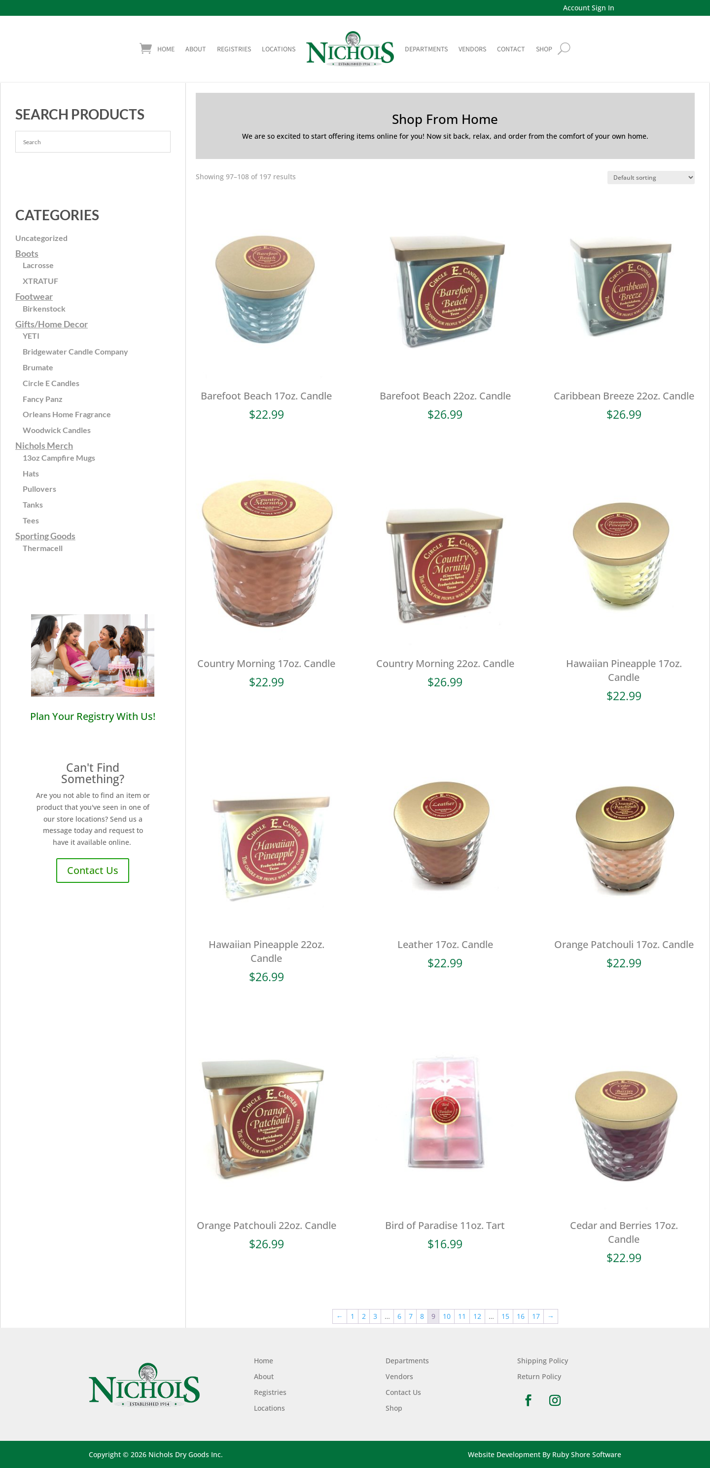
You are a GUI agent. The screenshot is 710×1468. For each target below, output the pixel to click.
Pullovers (39, 488)
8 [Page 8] (422, 1316)
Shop (394, 1408)
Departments (426, 48)
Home (166, 48)
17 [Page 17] (536, 1316)
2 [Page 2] (364, 1316)
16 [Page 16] (521, 1316)
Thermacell (43, 548)
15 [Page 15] (505, 1316)
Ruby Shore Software (586, 1454)
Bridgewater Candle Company (75, 351)
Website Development (504, 1454)
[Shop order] (651, 177)
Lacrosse (38, 265)
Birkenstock (44, 308)
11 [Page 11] (462, 1316)
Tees (31, 520)
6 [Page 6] (399, 1316)
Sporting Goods (45, 535)
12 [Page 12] (477, 1316)
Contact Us (92, 870)
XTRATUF (40, 280)
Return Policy (539, 1376)
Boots (26, 253)
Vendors (472, 48)
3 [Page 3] (375, 1316)
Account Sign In (588, 7)
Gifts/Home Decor (51, 323)
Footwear (34, 296)
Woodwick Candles (57, 430)
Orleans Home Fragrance (67, 414)
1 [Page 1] (353, 1316)
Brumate (38, 367)
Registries (234, 48)
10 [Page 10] (447, 1316)
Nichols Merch (44, 445)
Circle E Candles (51, 383)
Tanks (33, 504)
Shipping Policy (542, 1360)
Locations (278, 48)
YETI (31, 335)
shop (544, 48)
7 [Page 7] (411, 1316)
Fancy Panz (43, 398)
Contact (511, 48)
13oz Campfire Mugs (59, 457)
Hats (31, 473)
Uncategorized (41, 237)
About (195, 48)
